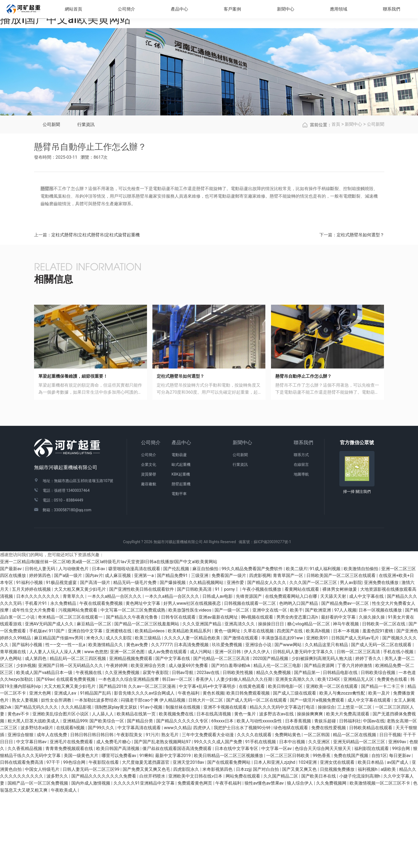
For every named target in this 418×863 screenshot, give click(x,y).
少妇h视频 (26, 735)
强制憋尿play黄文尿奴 (116, 776)
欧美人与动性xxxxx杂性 (260, 790)
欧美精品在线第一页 (137, 783)
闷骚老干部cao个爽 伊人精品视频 (153, 769)
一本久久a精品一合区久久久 (115, 665)
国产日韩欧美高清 (195, 658)
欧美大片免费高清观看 (348, 783)
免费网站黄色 (288, 804)
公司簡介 (150, 512)
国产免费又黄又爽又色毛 (147, 838)
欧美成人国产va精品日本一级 (44, 741)
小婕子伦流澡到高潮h (360, 845)
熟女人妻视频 (25, 769)
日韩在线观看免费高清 (22, 831)
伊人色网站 (11, 728)
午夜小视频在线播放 (262, 658)
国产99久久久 (101, 797)
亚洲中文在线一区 (270, 679)
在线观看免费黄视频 (76, 748)
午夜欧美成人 (64, 859)
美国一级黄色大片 (81, 824)
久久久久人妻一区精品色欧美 (192, 707)
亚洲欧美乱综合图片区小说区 (61, 783)
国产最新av (11, 637)
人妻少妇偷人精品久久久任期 (244, 748)
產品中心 (181, 512)
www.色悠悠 (96, 721)
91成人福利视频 (326, 637)
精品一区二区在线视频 (355, 804)
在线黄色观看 (252, 755)
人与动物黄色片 (74, 637)
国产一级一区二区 (232, 679)
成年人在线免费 (52, 804)
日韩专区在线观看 (179, 686)
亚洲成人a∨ (66, 762)
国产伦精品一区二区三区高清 (221, 728)
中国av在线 (373, 790)
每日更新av (400, 824)
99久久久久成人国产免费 (218, 811)
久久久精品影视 (76, 776)
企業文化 (148, 534)
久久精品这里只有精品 (327, 714)
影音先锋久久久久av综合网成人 (145, 762)
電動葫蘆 (179, 524)
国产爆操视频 (173, 652)
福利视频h (368, 838)
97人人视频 (345, 679)
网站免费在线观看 (243, 845)
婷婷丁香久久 (368, 728)
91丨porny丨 (227, 658)
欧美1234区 (329, 748)
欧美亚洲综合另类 (148, 735)
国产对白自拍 (266, 838)
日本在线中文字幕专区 (237, 818)
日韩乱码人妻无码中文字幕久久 (304, 721)
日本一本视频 (346, 700)
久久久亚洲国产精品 (202, 693)
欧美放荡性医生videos (190, 679)
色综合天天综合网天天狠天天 (323, 818)
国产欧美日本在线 (319, 845)
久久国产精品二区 (281, 845)
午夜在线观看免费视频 (101, 672)
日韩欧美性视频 (238, 741)
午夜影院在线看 (104, 831)
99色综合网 (74, 831)
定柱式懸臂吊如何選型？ (360, 304)
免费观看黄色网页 (195, 852)
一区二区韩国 (317, 804)
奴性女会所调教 (56, 769)
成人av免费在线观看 (168, 721)
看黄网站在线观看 (302, 658)
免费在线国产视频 (351, 824)
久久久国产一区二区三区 (313, 652)
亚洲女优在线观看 (338, 831)
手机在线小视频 (398, 721)
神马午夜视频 (346, 693)
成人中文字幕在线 (367, 665)
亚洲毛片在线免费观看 (72, 811)
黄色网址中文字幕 (143, 672)
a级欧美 (389, 838)
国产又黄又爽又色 (300, 838)
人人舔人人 (103, 783)
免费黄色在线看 (392, 748)
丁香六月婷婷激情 (355, 735)
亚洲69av (397, 811)
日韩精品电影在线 (341, 741)
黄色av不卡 (19, 783)
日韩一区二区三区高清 (359, 721)
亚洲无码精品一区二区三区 (359, 811)
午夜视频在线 (89, 741)
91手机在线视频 (261, 811)
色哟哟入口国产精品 (299, 672)
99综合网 (401, 818)
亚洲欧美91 (317, 707)
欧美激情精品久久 (106, 714)
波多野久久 (57, 845)
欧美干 (296, 679)
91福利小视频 (30, 652)
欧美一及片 (379, 762)
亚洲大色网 (40, 762)
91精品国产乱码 (96, 762)
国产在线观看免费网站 (229, 831)
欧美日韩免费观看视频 (248, 762)
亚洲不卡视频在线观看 (225, 776)
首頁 (336, 193)
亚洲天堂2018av (189, 831)
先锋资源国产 (249, 665)
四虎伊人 (202, 797)
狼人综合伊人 (300, 852)
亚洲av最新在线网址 (219, 686)
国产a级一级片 (68, 645)
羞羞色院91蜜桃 (378, 700)
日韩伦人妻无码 (40, 637)
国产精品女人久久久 (267, 652)
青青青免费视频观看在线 (69, 818)
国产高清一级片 (95, 652)
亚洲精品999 (75, 790)
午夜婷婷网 (117, 735)
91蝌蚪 (146, 824)
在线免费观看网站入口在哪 (291, 665)
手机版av (37, 700)
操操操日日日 (271, 693)
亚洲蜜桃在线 (119, 700)
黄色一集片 (245, 783)
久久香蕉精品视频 (25, 818)
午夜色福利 (189, 762)
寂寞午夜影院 (156, 741)
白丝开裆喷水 (152, 845)
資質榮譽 (148, 544)
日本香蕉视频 (298, 790)
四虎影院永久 (186, 838)
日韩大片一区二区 (206, 769)
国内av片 (94, 645)
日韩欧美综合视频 (378, 741)
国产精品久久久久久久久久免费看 (104, 845)
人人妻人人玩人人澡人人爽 (55, 721)
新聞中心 (353, 193)
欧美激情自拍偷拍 (361, 637)
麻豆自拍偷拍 (205, 637)
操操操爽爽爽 (310, 783)
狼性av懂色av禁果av (265, 852)
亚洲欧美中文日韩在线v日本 (195, 845)
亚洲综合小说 (258, 714)
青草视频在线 (13, 721)
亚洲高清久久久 (240, 693)
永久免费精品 (63, 672)
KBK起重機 (181, 544)
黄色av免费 (137, 714)
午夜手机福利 (228, 852)
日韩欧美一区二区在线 (384, 693)
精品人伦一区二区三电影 (277, 735)
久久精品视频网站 (207, 652)
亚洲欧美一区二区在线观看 (332, 755)
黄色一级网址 (227, 700)
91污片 (152, 804)
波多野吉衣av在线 (277, 783)
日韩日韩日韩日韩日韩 (92, 804)
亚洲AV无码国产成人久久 (50, 693)
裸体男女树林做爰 (340, 658)
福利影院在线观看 (372, 818)
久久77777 (161, 714)
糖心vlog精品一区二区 (309, 693)
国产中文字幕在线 (173, 728)
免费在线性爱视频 (329, 797)
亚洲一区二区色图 (128, 721)
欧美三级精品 (148, 707)
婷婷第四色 (40, 645)
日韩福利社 (350, 790)
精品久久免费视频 (274, 741)
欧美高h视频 (318, 700)
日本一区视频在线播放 (381, 679)
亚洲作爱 (236, 652)
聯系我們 (303, 512)
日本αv (99, 637)
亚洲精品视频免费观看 (131, 728)
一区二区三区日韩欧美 (288, 824)
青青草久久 (74, 665)
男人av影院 (351, 652)
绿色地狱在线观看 (291, 797)
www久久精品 (177, 797)
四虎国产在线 (290, 700)
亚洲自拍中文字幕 (85, 700)
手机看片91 (36, 672)
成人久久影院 (119, 707)
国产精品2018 (112, 755)
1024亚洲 (308, 831)
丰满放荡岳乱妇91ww (282, 707)
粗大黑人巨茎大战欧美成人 (34, 790)
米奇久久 (94, 707)
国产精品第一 (307, 741)
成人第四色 (36, 728)
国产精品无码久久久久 (37, 776)
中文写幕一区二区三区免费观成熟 (133, 679)
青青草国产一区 (288, 645)
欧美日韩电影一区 (286, 755)
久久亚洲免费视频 (123, 741)
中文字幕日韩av (32, 811)
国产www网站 (289, 714)
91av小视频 (151, 776)
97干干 (53, 831)
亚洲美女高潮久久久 (295, 748)
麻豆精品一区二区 (94, 693)
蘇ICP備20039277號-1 (274, 611)
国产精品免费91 (173, 645)
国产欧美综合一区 (107, 790)
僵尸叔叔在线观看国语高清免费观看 (177, 818)
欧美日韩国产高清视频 (118, 818)
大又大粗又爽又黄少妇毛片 (80, 658)
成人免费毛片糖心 (114, 811)
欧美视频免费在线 (177, 783)
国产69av (45, 748)
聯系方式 (301, 524)
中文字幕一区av (277, 818)
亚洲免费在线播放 (382, 652)
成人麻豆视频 (118, 645)
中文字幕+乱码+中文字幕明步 (208, 755)
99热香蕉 (322, 824)
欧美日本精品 (371, 831)
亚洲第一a (144, 645)
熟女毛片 (170, 804)
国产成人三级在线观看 (295, 762)
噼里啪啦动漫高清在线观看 (134, 637)
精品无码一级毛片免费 (135, 652)
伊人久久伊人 (257, 721)
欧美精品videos (150, 700)
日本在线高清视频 (214, 783)
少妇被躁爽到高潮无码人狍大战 (322, 728)
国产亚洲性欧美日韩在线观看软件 (142, 658)
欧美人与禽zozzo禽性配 (342, 762)
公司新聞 (51, 194)
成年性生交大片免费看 (34, 679)
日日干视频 (390, 804)
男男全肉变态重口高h (297, 686)
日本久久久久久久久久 (38, 665)
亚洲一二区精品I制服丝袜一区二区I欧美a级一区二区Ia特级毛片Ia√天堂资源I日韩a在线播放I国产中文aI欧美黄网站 (108, 631)
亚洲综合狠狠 (21, 804)
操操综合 (326, 776)
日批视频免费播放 (338, 838)
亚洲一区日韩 (228, 721)
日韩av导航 (183, 741)
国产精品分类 (140, 790)
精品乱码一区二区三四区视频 (78, 728)
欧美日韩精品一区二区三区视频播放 (229, 824)
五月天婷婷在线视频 (32, 658)
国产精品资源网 (319, 735)
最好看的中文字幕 (339, 686)
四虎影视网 (260, 645)
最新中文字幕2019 (173, 824)
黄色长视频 (213, 762)
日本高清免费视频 (192, 714)
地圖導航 (301, 544)
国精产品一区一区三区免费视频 (38, 852)
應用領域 (340, 10)
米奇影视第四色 (218, 838)
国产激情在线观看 (241, 707)
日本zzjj (243, 838)
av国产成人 (398, 831)
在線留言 (301, 534)
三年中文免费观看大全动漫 (208, 804)
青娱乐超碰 (325, 790)
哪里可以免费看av (119, 824)
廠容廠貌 (148, 553)
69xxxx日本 (223, 790)
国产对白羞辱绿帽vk (231, 735)
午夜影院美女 (129, 804)
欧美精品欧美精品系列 (190, 700)
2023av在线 (208, 741)
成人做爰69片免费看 (189, 735)
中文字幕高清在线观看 (140, 797)
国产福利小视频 (27, 714)
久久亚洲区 (319, 811)
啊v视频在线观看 (258, 686)
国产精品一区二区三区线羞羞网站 (147, 693)
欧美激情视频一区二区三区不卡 (380, 852)
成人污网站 (201, 721)
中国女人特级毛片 (43, 838)
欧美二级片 (296, 637)
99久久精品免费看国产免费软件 (253, 637)
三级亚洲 (200, 645)
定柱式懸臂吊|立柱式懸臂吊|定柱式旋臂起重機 (95, 304)
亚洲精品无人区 (359, 748)
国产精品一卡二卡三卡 (383, 755)
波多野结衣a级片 (37, 797)
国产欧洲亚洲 (318, 679)
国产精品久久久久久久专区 (182, 790)
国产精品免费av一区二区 (345, 672)
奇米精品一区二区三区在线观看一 (71, 686)
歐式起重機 (181, 534)
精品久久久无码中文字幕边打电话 (283, 776)
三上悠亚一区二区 (355, 776)
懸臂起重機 (181, 553)
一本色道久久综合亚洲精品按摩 (129, 748)
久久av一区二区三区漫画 (152, 755)
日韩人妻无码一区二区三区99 (92, 838)
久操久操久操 (372, 686)
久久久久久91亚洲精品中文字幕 (144, 852)
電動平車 (179, 563)
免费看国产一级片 (229, 645)
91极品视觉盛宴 (62, 652)
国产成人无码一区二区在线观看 (382, 714)
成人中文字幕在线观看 (369, 769)
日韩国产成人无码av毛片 (355, 707)
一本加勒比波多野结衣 (97, 769)
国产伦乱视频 (176, 637)
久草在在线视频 (259, 700)
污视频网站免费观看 (78, 679)
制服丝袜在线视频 (183, 776)
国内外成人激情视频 (91, 852)
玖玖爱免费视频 (227, 714)
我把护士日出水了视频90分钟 (243, 797)
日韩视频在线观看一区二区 (250, 672)
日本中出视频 (292, 811)
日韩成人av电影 (218, 665)
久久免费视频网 (331, 852)
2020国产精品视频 (271, 728)
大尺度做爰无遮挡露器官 (146, 831)
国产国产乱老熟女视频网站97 (163, 811)
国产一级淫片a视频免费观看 (317, 769)
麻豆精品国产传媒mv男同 (59, 707)
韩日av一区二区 (177, 748)
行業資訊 (86, 194)
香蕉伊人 (205, 748)
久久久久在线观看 (255, 804)
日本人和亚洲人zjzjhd (275, 831)
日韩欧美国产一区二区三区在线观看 (341, 645)
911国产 (57, 700)
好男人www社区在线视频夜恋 (192, 672)
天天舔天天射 (333, 665)
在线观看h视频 (71, 797)
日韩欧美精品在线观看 (371, 797)
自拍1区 (379, 824)
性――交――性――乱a (65, 714)
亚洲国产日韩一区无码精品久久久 (71, 735)
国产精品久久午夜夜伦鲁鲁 (132, 686)
